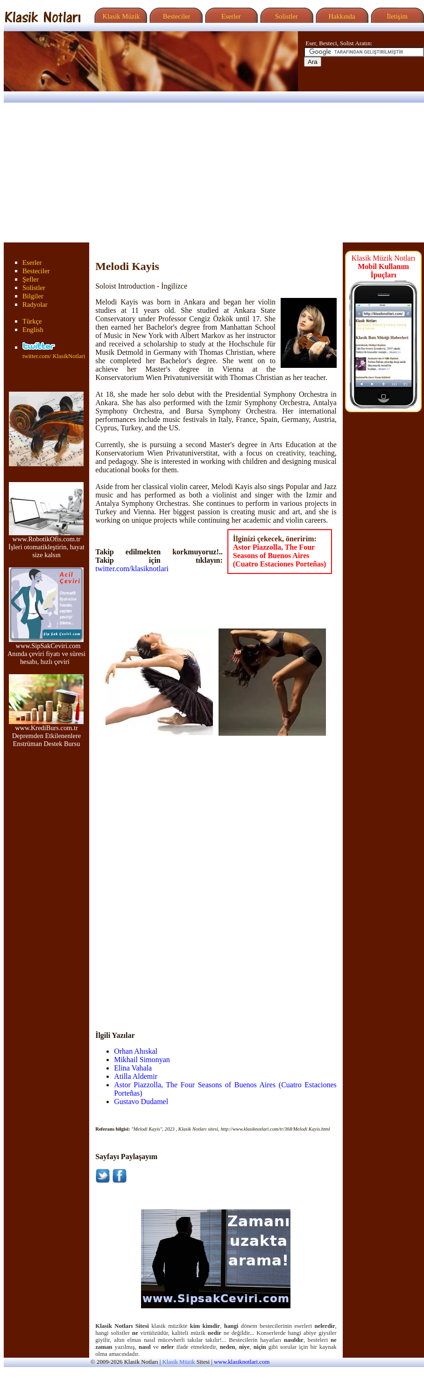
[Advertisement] (212, 172)
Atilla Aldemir (135, 1076)
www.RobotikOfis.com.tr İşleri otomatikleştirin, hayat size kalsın (46, 544)
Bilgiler (32, 296)
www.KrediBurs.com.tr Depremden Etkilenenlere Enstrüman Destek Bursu (46, 732)
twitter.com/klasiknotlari (132, 569)
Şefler (30, 279)
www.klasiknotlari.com (241, 1362)
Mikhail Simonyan (142, 1060)
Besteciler (174, 16)
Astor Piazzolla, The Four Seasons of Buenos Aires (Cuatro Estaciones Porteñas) (279, 555)
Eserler (229, 16)
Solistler (285, 16)
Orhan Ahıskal (135, 1051)
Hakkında (341, 16)
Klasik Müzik (119, 16)
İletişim (396, 16)
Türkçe (32, 321)
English (32, 329)
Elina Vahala (133, 1068)
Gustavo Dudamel (141, 1101)
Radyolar (35, 304)
